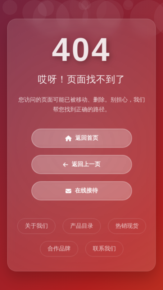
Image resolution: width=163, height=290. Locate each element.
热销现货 (126, 226)
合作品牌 (59, 249)
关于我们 (36, 226)
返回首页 (81, 138)
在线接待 (81, 191)
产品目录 (81, 226)
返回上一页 (81, 165)
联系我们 (104, 249)
